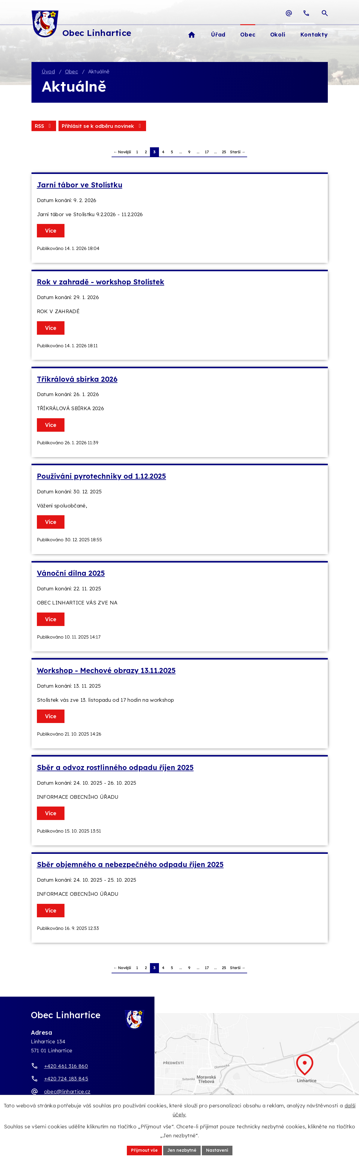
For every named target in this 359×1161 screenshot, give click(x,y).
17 (207, 151)
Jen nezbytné (181, 1150)
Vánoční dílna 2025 (71, 573)
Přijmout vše (144, 1150)
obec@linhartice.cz (67, 1091)
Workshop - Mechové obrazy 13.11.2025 (106, 670)
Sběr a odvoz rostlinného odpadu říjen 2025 (115, 767)
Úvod (48, 71)
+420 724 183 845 (66, 1078)
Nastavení (217, 1150)
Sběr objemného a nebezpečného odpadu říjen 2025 (130, 864)
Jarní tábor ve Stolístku (79, 185)
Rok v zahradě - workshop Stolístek (100, 282)
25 (224, 151)
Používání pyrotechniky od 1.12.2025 (101, 476)
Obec (71, 71)
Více (50, 230)
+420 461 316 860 (66, 1066)
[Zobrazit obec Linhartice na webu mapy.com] (179, 1071)
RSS (43, 126)
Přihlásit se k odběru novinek (102, 126)
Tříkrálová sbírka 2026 (77, 379)
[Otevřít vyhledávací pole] (325, 13)
